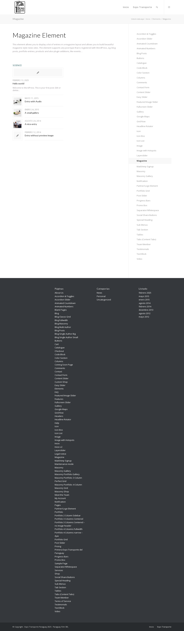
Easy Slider (142, 97)
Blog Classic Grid (63, 316)
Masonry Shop (62, 491)
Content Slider (143, 92)
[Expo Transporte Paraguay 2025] (20, 7)
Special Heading (144, 219)
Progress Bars (143, 200)
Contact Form (143, 87)
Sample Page (61, 563)
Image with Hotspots (146, 150)
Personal (101, 296)
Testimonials (143, 249)
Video (139, 258)
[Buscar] (157, 7)
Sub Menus (142, 224)
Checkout (59, 351)
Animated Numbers (146, 48)
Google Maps (143, 116)
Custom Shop (61, 381)
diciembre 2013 (146, 309)
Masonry (141, 171)
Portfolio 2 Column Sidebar (68, 515)
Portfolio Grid (143, 190)
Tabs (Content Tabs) (146, 239)
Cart (57, 344)
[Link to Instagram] (169, 7)
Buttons (140, 58)
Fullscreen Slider (145, 106)
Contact (58, 371)
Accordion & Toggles (146, 33)
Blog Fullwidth (61, 320)
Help (57, 423)
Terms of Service (63, 601)
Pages (58, 505)
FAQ (57, 392)
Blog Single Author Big (65, 333)
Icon (139, 131)
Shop (57, 573)
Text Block (141, 253)
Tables (140, 234)
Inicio (57, 443)
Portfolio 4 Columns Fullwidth (68, 529)
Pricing (58, 546)
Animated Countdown (147, 43)
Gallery (140, 111)
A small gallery (32, 112)
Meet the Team (62, 494)
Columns (141, 77)
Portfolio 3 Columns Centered (69, 518)
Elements (59, 388)
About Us (59, 292)
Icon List (140, 140)
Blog (57, 313)
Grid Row (141, 121)
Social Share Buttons (147, 215)
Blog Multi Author (63, 327)
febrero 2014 (145, 306)
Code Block (142, 67)
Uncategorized (104, 299)
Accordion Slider (144, 38)
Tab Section (142, 229)
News (99, 292)
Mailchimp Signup (145, 166)
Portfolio (59, 512)
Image (140, 145)
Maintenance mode (64, 464)
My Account (60, 498)
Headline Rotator (145, 126)
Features (59, 399)
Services (59, 570)
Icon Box (141, 136)
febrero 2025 (145, 292)
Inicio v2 (58, 446)
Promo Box (142, 205)
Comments (142, 82)
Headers (59, 416)
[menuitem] (126, 7)
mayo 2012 (144, 316)
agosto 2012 (144, 313)
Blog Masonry (61, 323)
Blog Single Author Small (66, 337)
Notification (142, 181)
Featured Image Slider (147, 102)
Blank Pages (61, 309)
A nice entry (31, 124)
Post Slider (142, 195)
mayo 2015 (144, 296)
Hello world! (19, 83)
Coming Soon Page (64, 364)
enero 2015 (144, 299)
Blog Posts (142, 53)
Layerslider (142, 155)
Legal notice (60, 453)
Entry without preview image (39, 135)
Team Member (144, 244)
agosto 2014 (144, 303)
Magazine (18, 18)
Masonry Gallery (145, 176)
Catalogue (142, 63)
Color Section (143, 72)
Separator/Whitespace (148, 210)
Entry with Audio (33, 101)
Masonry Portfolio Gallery (67, 474)
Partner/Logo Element (147, 185)
